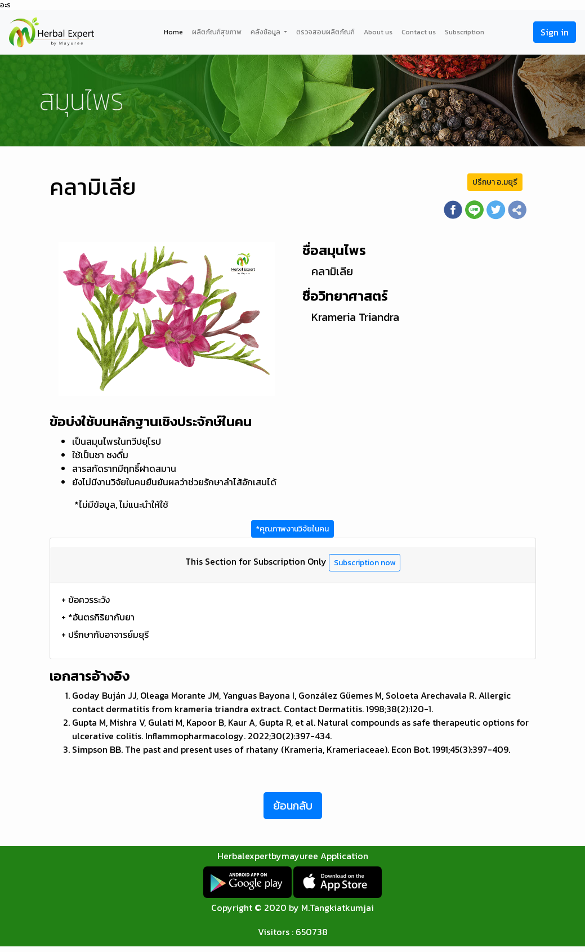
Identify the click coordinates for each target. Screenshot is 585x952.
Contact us (418, 32)
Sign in (555, 32)
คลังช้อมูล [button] (266, 32)
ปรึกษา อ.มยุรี (494, 182)
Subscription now (364, 563)
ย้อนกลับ (292, 805)
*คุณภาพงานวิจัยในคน (292, 529)
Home (173, 32)
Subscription (464, 32)
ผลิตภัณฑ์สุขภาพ (217, 32)
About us (378, 32)
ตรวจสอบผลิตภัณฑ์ (325, 32)
